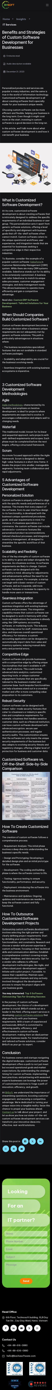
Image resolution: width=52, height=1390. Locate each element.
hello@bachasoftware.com (21, 1356)
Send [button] (26, 1281)
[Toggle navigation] (47, 5)
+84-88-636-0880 (17, 1350)
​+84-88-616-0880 (17, 1345)
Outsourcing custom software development (25, 929)
